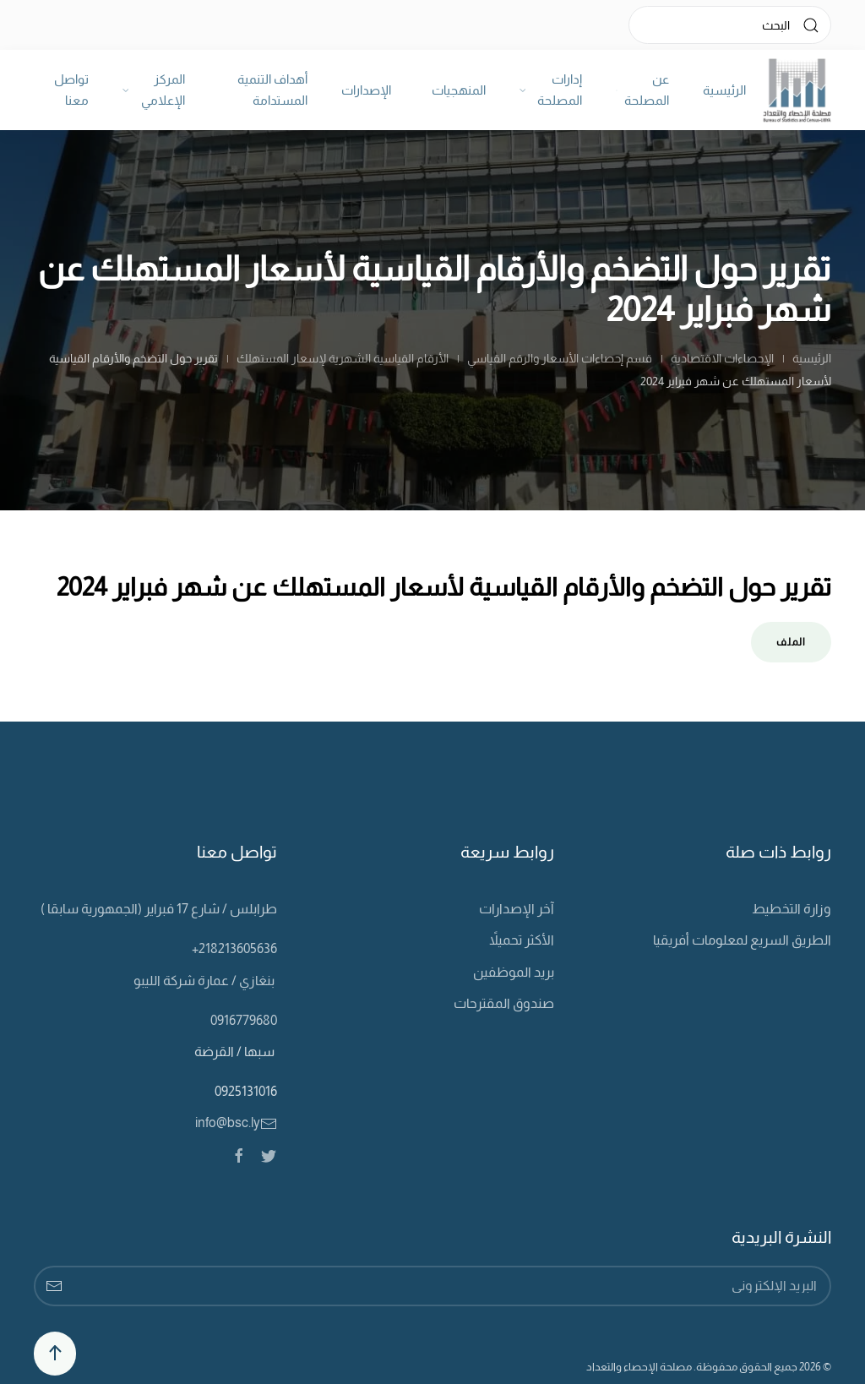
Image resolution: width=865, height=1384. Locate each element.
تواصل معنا (71, 90)
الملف (791, 642)
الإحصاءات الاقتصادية (722, 358)
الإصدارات (366, 90)
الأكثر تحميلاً (521, 940)
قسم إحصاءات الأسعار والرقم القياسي (559, 358)
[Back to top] (55, 1354)
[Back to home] (797, 90)
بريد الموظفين (513, 972)
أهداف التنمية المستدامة (272, 90)
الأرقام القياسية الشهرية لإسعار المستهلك (343, 358)
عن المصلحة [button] (642, 90)
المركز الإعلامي (154, 90)
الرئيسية (724, 90)
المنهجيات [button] (459, 90)
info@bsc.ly (236, 1122)
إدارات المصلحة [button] (551, 90)
